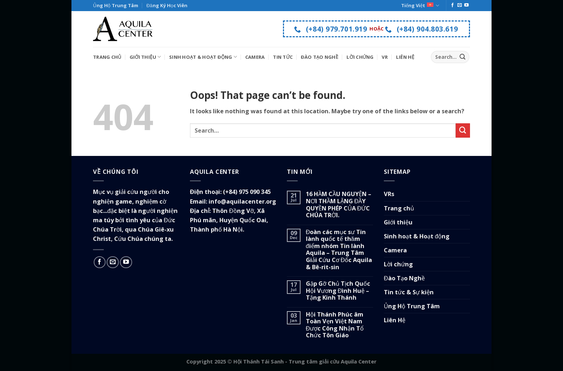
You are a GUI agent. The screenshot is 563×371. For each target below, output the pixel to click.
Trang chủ (399, 208)
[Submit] (462, 57)
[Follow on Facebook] (452, 5)
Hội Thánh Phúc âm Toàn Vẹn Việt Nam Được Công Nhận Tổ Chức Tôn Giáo (335, 325)
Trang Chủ (107, 57)
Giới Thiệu (145, 56)
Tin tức (283, 57)
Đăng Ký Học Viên (166, 5)
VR (385, 57)
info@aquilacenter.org (242, 201)
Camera (255, 57)
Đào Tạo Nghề (319, 57)
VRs (389, 194)
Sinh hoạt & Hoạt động (417, 236)
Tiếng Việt (420, 5)
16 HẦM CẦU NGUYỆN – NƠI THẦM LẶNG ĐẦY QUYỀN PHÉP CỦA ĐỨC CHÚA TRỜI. (338, 205)
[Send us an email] (459, 5)
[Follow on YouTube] (466, 5)
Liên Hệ (405, 57)
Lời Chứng (360, 57)
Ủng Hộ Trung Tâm (115, 5)
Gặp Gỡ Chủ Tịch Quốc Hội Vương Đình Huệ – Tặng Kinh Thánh (338, 290)
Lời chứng (398, 264)
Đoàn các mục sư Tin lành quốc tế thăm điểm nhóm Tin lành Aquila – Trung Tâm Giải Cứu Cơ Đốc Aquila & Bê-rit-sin (339, 250)
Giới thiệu (398, 222)
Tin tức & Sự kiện (409, 292)
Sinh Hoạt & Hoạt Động (203, 56)
